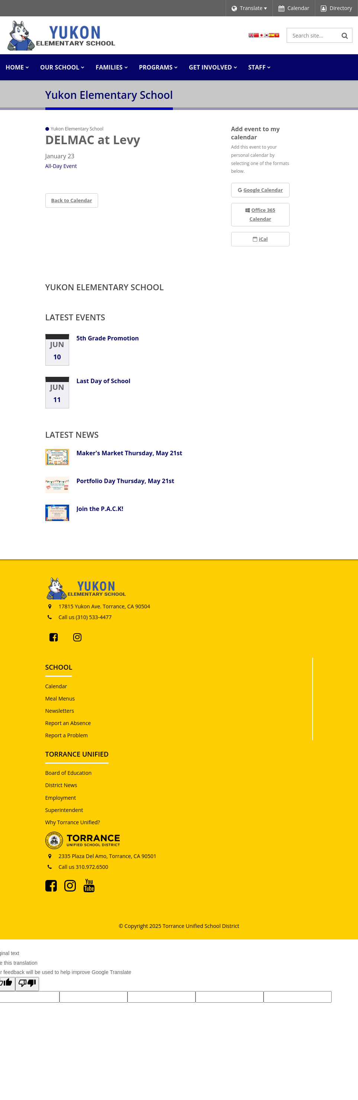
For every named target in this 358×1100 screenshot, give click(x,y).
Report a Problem (66, 735)
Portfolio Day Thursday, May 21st (125, 481)
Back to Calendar (71, 200)
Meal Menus (60, 698)
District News (61, 785)
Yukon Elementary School (104, 286)
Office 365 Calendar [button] (260, 214)
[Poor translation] (27, 984)
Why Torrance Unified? (72, 822)
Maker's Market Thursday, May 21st (130, 453)
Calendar (56, 686)
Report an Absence (68, 723)
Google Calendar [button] (260, 190)
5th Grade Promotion (108, 338)
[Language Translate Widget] (249, 8)
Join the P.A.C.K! (100, 509)
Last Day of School (103, 381)
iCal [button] (260, 239)
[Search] (345, 35)
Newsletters (59, 710)
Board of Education (68, 772)
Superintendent (64, 809)
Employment (60, 797)
